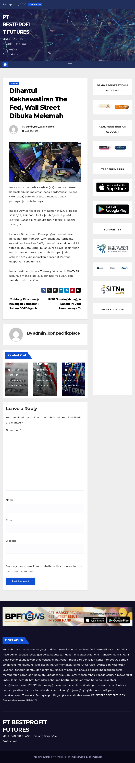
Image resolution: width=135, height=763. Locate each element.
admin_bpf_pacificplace (40, 126)
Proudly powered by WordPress (50, 757)
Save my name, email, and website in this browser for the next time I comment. (44, 569)
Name (10, 500)
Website (11, 541)
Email (9, 520)
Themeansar (95, 757)
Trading (14, 83)
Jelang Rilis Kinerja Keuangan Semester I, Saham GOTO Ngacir (24, 304)
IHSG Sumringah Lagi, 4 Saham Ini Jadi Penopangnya (64, 304)
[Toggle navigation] (70, 64)
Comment (13, 430)
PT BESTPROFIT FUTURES (16, 24)
